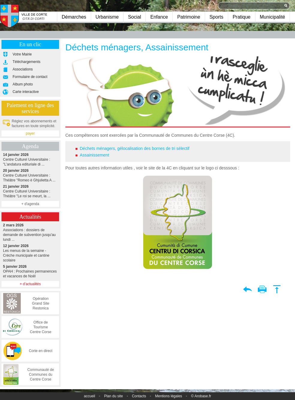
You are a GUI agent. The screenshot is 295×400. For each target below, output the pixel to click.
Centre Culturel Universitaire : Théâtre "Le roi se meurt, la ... (30, 191)
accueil (89, 396)
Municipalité (272, 16)
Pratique (242, 16)
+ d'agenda (30, 204)
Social (134, 16)
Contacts (139, 396)
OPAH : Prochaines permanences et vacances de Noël (30, 271)
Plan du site (113, 396)
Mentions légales (168, 396)
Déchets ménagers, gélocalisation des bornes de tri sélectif (134, 148)
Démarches (74, 16)
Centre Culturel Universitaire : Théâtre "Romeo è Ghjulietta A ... (30, 175)
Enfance (159, 16)
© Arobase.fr (201, 396)
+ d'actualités (30, 284)
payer (30, 133)
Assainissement (94, 155)
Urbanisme (107, 16)
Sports (216, 16)
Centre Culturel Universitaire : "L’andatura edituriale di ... (30, 159)
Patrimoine (188, 16)
